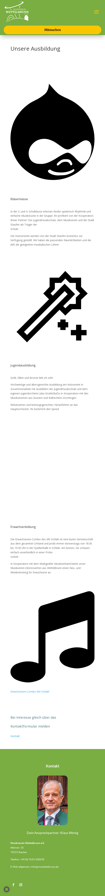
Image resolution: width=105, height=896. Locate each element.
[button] (6, 889)
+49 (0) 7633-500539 (32, 859)
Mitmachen (52, 30)
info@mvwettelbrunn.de (45, 866)
